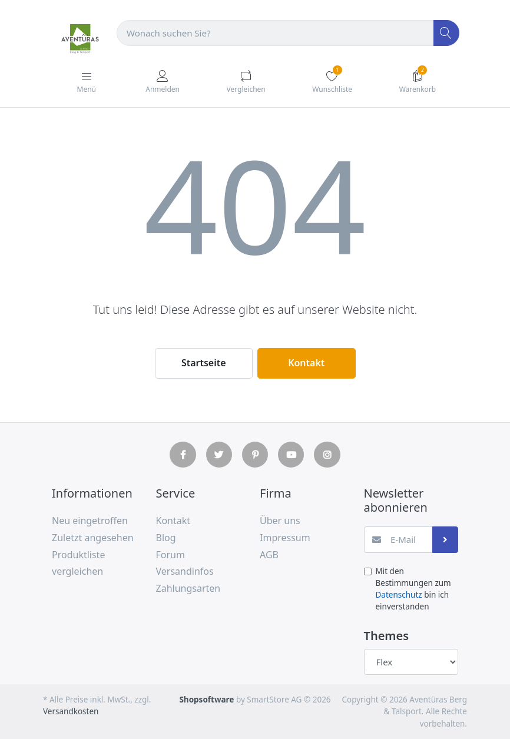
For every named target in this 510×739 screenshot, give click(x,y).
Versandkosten (70, 711)
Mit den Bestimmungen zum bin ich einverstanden (413, 589)
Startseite (203, 362)
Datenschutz (399, 594)
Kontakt (306, 362)
